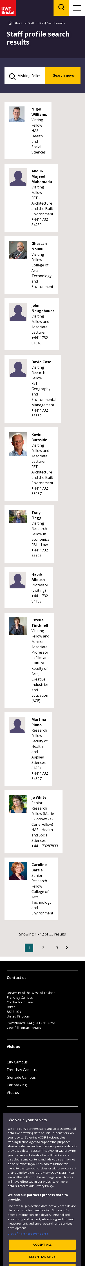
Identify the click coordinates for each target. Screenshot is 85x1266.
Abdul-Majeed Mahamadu (41, 176)
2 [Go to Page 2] (43, 947)
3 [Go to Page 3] (57, 947)
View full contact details (24, 1028)
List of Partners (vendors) (28, 1244)
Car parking (17, 1084)
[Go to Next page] (67, 947)
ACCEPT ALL (42, 1255)
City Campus (17, 1062)
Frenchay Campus (22, 1069)
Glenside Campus (21, 1077)
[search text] (24, 75)
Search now (63, 75)
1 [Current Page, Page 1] (29, 947)
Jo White (39, 797)
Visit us (13, 1092)
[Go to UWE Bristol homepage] (10, 23)
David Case (41, 361)
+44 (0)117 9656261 (41, 1023)
